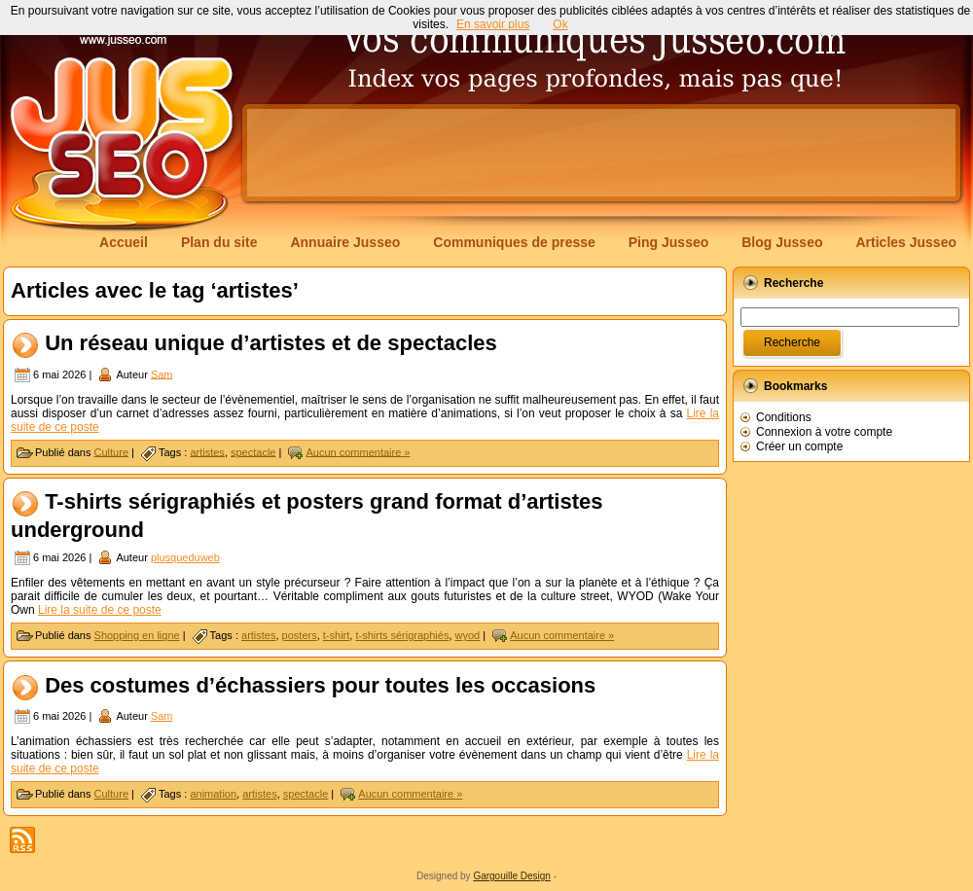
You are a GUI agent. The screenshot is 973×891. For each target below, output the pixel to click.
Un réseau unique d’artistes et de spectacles (271, 343)
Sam (162, 373)
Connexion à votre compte (824, 432)
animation (213, 794)
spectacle (253, 451)
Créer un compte (799, 446)
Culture (111, 451)
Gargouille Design (512, 876)
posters (299, 635)
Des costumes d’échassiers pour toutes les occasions (320, 685)
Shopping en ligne (137, 635)
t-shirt (336, 635)
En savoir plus (492, 24)
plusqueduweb (185, 557)
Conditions (783, 417)
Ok (560, 24)
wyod (468, 635)
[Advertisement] (306, 167)
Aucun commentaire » (358, 451)
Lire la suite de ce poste (100, 610)
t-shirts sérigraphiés (402, 635)
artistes (207, 451)
